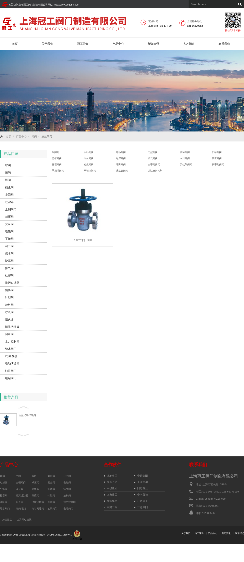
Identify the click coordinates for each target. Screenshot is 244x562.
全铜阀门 (10, 209)
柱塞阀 (9, 275)
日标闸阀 (217, 152)
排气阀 (9, 268)
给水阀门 (10, 348)
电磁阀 (9, 231)
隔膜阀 (9, 290)
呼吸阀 (9, 312)
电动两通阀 (12, 363)
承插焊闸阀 (58, 170)
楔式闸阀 (153, 158)
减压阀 (9, 216)
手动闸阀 (89, 152)
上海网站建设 (24, 519)
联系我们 (224, 43)
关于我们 (47, 44)
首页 (15, 43)
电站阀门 (10, 378)
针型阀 (9, 297)
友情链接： (8, 519)
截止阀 (9, 187)
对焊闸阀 (121, 158)
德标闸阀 (57, 158)
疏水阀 (9, 253)
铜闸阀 (55, 152)
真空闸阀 (217, 158)
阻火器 (9, 319)
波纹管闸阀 (122, 170)
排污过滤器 (12, 282)
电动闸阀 (121, 152)
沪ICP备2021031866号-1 (59, 534)
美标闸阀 (185, 152)
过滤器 (9, 202)
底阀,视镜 (11, 356)
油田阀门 (10, 370)
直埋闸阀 (57, 164)
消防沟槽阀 (12, 326)
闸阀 (34, 136)
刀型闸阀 (153, 152)
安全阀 (9, 224)
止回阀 (9, 194)
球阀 (8, 165)
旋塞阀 (9, 260)
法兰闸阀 (89, 158)
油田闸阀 (121, 164)
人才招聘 (189, 43)
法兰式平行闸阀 (27, 415)
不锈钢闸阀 (90, 170)
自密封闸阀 (154, 164)
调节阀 (9, 246)
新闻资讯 (153, 44)
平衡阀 (9, 238)
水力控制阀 (12, 341)
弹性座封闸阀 (155, 170)
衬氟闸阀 (89, 164)
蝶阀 (8, 180)
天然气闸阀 (186, 164)
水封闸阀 (185, 158)
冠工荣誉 (82, 44)
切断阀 (9, 334)
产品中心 (118, 44)
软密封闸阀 (218, 164)
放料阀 (9, 304)
